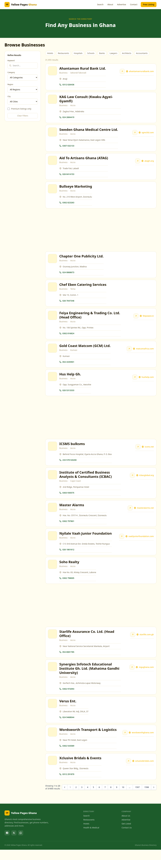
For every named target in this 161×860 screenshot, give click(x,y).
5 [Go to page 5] (93, 797)
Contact (133, 4)
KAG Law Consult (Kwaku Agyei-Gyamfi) (86, 99)
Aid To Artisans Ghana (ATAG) (84, 159)
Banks (102, 53)
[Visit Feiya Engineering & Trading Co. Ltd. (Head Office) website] (135, 319)
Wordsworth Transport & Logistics (88, 739)
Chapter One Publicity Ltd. (82, 259)
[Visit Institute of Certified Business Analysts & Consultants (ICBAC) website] (132, 481)
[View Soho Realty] (52, 571)
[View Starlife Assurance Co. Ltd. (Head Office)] (52, 642)
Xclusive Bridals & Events (81, 768)
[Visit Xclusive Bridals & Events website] (128, 771)
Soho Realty (70, 569)
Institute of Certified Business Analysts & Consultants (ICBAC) (86, 480)
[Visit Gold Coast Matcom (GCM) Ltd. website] (129, 353)
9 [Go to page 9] (116, 797)
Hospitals (78, 53)
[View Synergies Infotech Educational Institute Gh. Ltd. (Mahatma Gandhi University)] (52, 675)
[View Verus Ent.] (52, 712)
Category (11, 72)
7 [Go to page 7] (105, 797)
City (9, 96)
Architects (126, 53)
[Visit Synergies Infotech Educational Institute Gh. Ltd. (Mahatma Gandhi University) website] (131, 675)
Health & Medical (91, 838)
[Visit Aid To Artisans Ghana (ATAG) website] (137, 162)
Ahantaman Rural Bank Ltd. (83, 68)
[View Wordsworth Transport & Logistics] (52, 741)
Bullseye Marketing (76, 188)
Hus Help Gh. (70, 379)
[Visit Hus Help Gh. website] (134, 382)
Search (100, 4)
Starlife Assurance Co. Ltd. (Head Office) (87, 641)
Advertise (121, 4)
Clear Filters (22, 115)
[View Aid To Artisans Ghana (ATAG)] (52, 162)
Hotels (50, 53)
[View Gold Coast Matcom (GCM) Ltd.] (52, 352)
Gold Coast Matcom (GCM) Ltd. (85, 350)
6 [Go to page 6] (99, 797)
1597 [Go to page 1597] (137, 797)
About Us (126, 826)
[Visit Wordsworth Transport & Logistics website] (124, 742)
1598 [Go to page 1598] (146, 797)
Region (10, 84)
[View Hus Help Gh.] (52, 381)
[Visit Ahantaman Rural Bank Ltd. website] (121, 71)
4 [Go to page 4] (87, 797)
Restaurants (63, 53)
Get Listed (126, 834)
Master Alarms (72, 511)
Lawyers (113, 53)
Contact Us (127, 838)
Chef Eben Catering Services (83, 288)
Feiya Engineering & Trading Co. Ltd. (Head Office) (90, 318)
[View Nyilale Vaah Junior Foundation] (52, 542)
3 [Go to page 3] (81, 797)
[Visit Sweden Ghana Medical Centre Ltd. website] (134, 133)
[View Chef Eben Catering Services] (52, 290)
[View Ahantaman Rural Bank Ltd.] (52, 71)
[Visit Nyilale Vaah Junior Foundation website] (121, 543)
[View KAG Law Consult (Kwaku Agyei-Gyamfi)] (52, 100)
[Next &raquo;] (153, 797)
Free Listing (148, 4)
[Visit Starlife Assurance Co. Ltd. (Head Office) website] (132, 642)
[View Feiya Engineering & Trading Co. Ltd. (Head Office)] (52, 319)
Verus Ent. (68, 710)
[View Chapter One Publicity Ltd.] (52, 261)
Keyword (11, 60)
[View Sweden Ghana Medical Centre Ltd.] (52, 133)
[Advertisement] (100, 232)
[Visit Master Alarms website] (129, 514)
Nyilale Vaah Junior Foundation (86, 540)
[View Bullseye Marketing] (52, 191)
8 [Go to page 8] (110, 797)
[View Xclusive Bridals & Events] (52, 770)
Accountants (141, 53)
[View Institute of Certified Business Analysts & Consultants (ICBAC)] (52, 480)
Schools (90, 53)
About (110, 4)
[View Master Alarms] (52, 513)
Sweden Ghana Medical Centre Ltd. (89, 130)
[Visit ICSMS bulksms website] (137, 452)
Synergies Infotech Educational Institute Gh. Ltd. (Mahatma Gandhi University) (90, 677)
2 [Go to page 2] (76, 797)
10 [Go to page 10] (123, 797)
